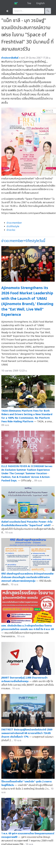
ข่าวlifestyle (13, 226)
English (40, 3)
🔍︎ (47, 11)
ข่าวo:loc (11, 230)
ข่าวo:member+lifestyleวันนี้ (23, 241)
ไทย (29, 3)
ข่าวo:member (14, 223)
